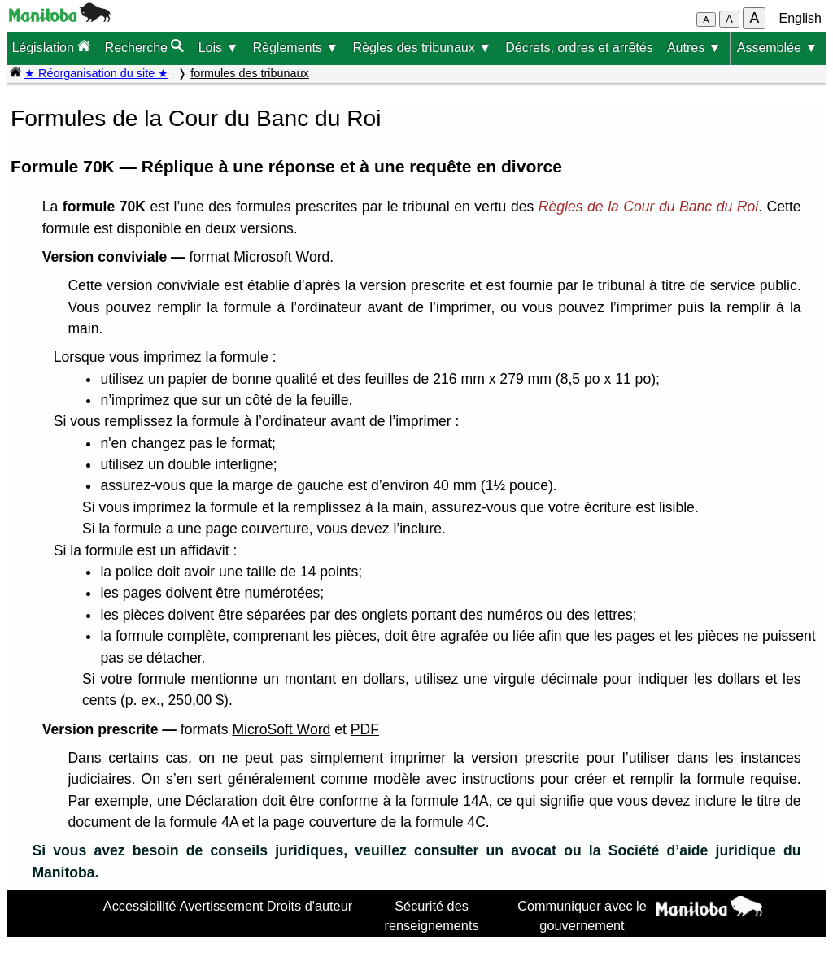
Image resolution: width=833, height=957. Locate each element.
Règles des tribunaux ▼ (421, 47)
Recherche (145, 46)
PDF (365, 729)
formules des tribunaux (249, 73)
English (800, 18)
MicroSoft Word (281, 729)
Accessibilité (140, 905)
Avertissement (222, 905)
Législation (50, 46)
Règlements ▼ (296, 47)
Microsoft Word (281, 257)
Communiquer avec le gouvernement (582, 915)
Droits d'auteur (310, 905)
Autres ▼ (694, 47)
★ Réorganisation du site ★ (96, 73)
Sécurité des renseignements (432, 915)
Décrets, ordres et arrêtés (578, 47)
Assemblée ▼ (777, 47)
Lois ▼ (218, 47)
